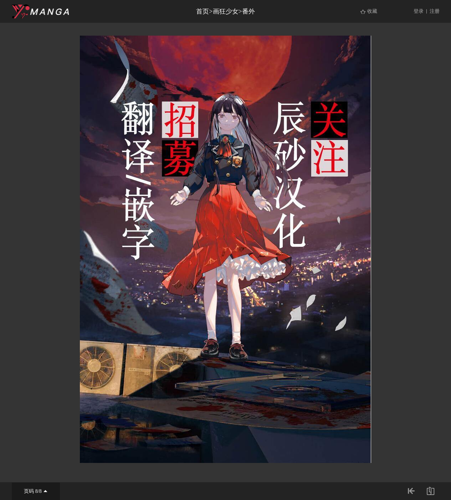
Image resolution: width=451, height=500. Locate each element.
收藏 (372, 11)
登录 (419, 11)
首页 (202, 11)
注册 (435, 11)
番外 (248, 11)
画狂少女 (226, 11)
